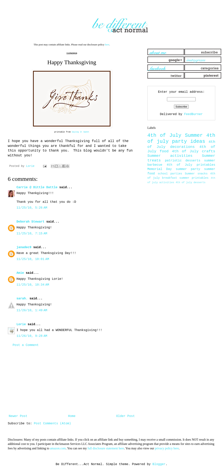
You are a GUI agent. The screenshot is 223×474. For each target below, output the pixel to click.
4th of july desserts (191, 182)
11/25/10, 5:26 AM (31, 208)
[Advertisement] (71, 381)
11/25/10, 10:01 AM (32, 259)
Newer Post (18, 416)
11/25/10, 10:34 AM (32, 285)
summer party (188, 169)
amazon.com (58, 448)
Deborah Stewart (30, 222)
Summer (194, 135)
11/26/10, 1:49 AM (31, 310)
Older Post (125, 416)
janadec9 (23, 247)
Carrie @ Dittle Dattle (36, 187)
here (107, 44)
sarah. (22, 298)
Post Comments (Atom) (52, 423)
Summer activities (170, 156)
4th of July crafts (193, 151)
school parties (170, 173)
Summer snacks (196, 173)
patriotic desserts (182, 160)
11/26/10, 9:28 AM (31, 336)
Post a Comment (26, 345)
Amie (20, 273)
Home (71, 416)
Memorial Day (159, 169)
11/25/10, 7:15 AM (31, 233)
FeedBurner (193, 114)
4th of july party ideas (181, 138)
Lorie (21, 324)
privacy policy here (167, 448)
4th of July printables (191, 165)
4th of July (164, 135)
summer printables (193, 177)
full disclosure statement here (105, 448)
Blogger (158, 464)
